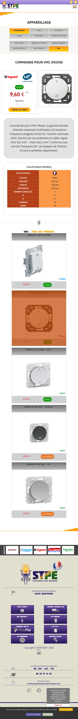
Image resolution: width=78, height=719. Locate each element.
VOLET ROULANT (39, 48)
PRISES (39, 30)
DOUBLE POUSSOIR (19, 48)
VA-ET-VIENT (19, 43)
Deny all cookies (33, 714)
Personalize (47, 714)
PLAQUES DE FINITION (58, 36)
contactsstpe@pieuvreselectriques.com (43, 684)
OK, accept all (66, 709)
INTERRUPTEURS (19, 30)
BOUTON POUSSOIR (59, 43)
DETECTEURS (39, 36)
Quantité (19, 100)
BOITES (19, 36)
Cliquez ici (58, 705)
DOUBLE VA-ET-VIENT (39, 43)
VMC (58, 48)
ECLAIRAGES (59, 30)
